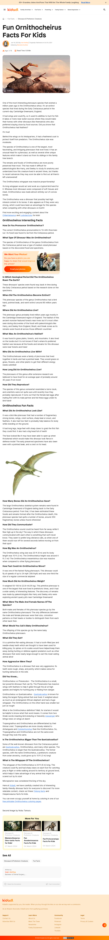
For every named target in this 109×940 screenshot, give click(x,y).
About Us (32, 918)
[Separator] (104, 925)
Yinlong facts (39, 791)
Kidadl (4, 19)
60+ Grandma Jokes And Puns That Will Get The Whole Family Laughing (48, 2)
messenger (50, 716)
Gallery (10, 91)
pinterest (57, 922)
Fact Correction (54, 884)
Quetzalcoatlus (40, 694)
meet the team (34, 922)
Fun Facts (38, 9)
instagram (57, 925)
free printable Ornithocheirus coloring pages (22, 801)
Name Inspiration (73, 9)
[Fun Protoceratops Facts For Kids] (51, 826)
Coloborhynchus (25, 729)
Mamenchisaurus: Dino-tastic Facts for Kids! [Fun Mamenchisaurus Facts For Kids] (12, 840)
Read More (86, 2)
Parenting (48, 9)
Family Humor (59, 9)
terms (82, 918)
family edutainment (35, 928)
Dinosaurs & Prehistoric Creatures (12, 834)
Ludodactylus (26, 215)
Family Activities (25, 9)
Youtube (57, 931)
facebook (58, 918)
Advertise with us (9, 922)
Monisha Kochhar (22, 45)
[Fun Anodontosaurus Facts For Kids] (32, 826)
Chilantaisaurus (9, 215)
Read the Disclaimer (14, 884)
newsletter (32, 925)
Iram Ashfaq (25, 42)
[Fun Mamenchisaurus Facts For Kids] (13, 826)
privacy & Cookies (86, 922)
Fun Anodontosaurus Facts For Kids (31, 840)
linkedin (57, 928)
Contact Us (6, 918)
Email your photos (17, 269)
